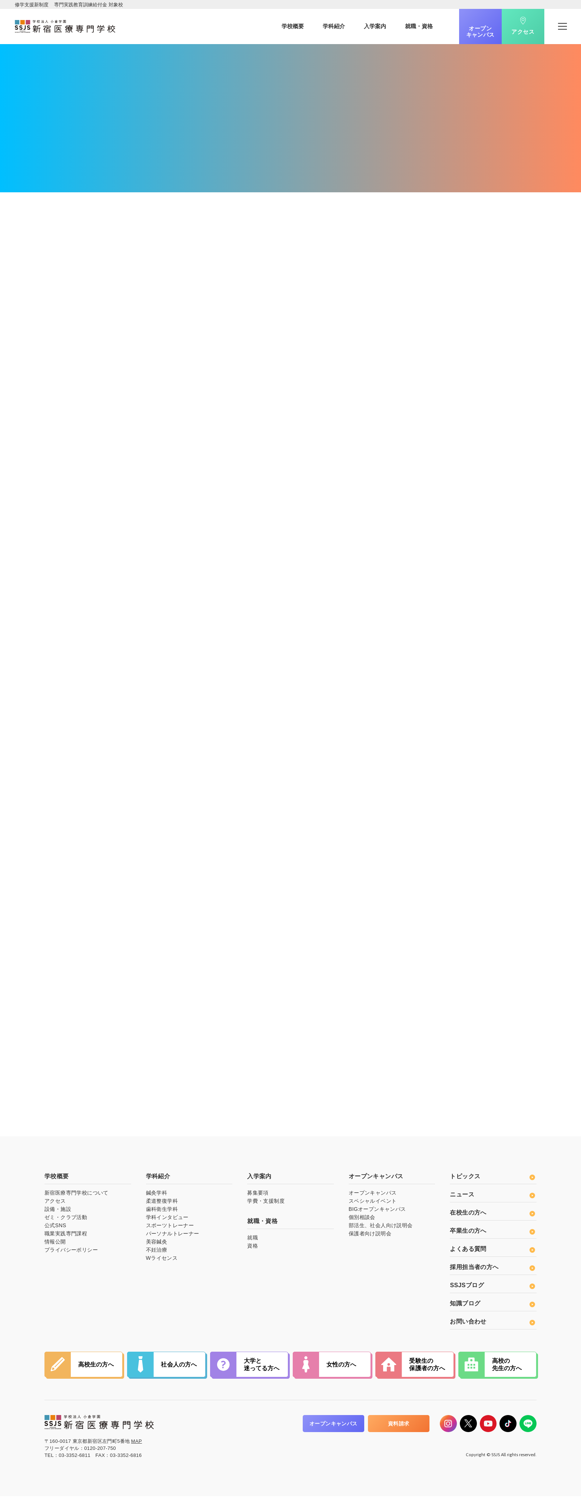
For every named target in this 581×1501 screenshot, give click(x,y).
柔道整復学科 (162, 1206)
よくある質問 (492, 1254)
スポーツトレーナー (170, 1230)
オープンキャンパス (480, 31)
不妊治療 (156, 1255)
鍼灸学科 (156, 1198)
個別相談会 (362, 1222)
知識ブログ (492, 1308)
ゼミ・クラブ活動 (65, 1222)
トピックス (492, 1181)
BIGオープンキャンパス (377, 1214)
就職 (252, 1243)
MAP (136, 1446)
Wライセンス (162, 1263)
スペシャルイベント (373, 1206)
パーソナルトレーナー (172, 1239)
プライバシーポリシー (71, 1255)
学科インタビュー (167, 1222)
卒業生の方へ (492, 1236)
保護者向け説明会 (370, 1239)
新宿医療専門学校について (76, 1198)
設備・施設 (57, 1214)
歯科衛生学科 (162, 1214)
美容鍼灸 (156, 1247)
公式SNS (55, 1230)
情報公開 (55, 1247)
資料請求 (398, 1429)
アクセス (522, 32)
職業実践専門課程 (65, 1239)
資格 (252, 1251)
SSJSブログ (492, 1290)
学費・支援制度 (266, 1206)
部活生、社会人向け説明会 (381, 1230)
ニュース (492, 1199)
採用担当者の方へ (492, 1272)
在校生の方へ (492, 1218)
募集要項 (258, 1198)
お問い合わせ (492, 1327)
